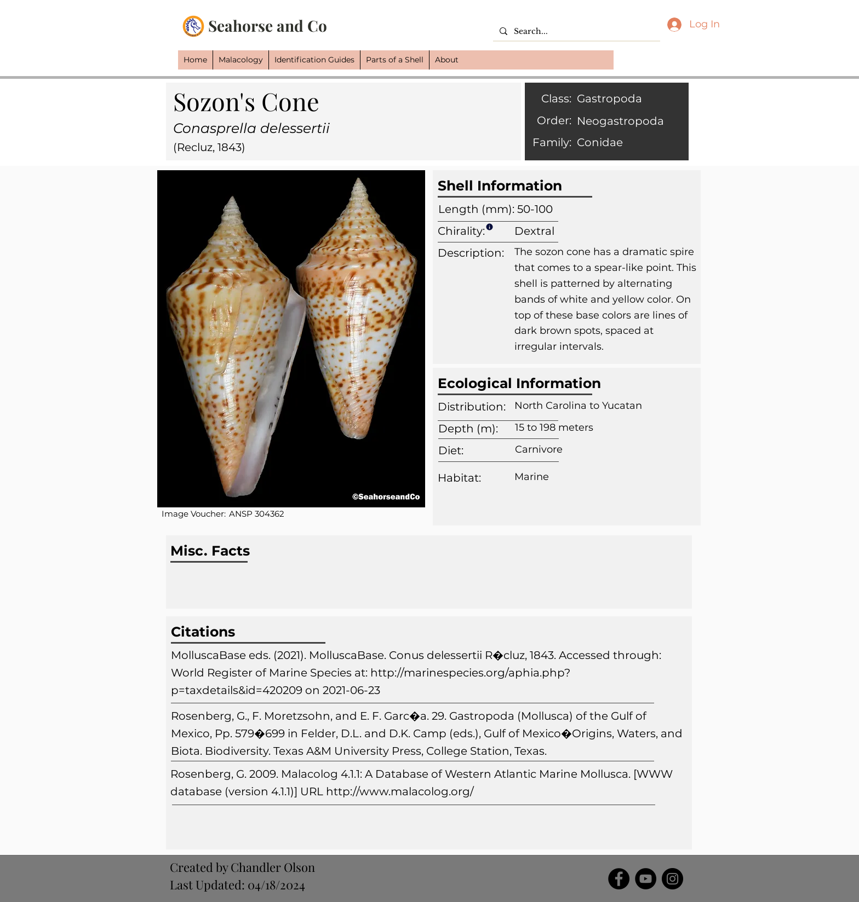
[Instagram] (672, 878)
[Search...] (575, 32)
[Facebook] (618, 878)
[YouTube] (645, 878)
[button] (240, 60)
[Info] (489, 226)
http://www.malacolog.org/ (400, 791)
